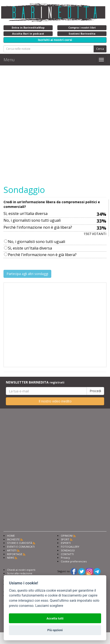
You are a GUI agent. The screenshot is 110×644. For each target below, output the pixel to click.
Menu (9, 59)
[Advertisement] (55, 325)
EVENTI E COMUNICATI (21, 546)
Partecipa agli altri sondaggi (27, 273)
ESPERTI (66, 543)
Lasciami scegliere (49, 606)
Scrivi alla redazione (19, 573)
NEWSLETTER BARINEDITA (35, 382)
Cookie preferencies (74, 561)
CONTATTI (67, 554)
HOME (11, 535)
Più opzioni (54, 630)
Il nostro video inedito (55, 401)
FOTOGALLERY (70, 546)
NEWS (10, 557)
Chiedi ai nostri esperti (21, 570)
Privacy (65, 557)
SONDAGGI (68, 550)
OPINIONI (67, 535)
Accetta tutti (55, 618)
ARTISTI (11, 550)
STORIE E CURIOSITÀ (19, 543)
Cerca (100, 49)
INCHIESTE (13, 539)
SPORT (65, 539)
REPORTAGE (14, 554)
